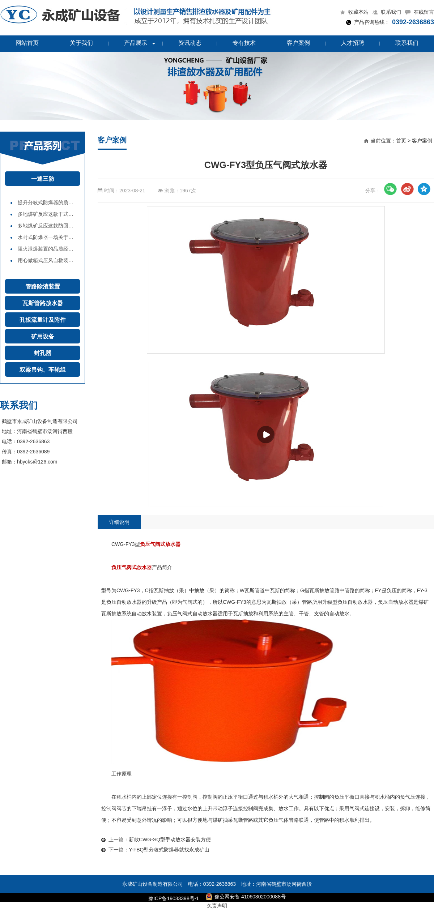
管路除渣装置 (42, 286)
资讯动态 (189, 43)
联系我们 (406, 43)
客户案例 (298, 43)
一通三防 (42, 179)
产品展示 (135, 43)
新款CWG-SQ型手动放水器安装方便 (170, 839)
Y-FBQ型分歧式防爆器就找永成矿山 (169, 850)
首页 (401, 141)
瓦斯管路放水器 (42, 303)
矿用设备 (42, 336)
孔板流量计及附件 (43, 320)
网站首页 (27, 43)
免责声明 (217, 906)
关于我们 (81, 43)
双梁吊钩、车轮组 (43, 370)
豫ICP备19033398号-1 (173, 898)
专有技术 (244, 43)
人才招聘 (352, 43)
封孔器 (42, 353)
